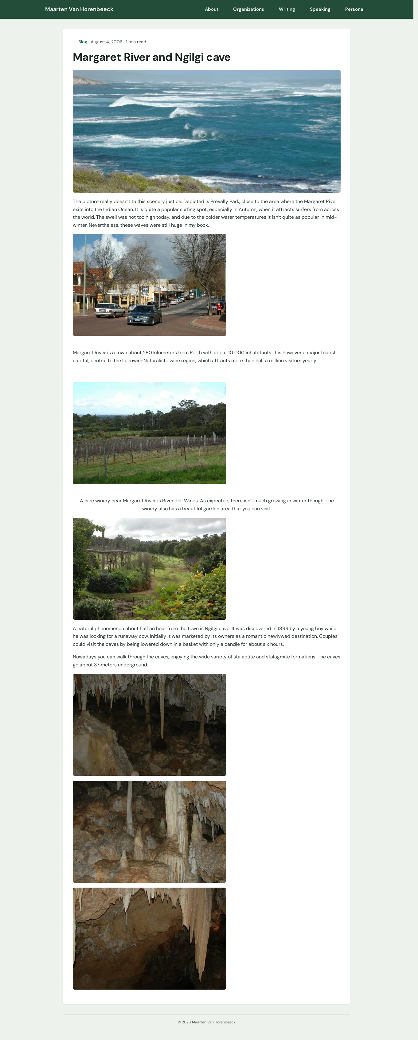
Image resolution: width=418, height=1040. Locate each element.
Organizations (248, 9)
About (211, 9)
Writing (287, 9)
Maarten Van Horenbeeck (79, 9)
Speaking (320, 9)
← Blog (80, 42)
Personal (355, 9)
